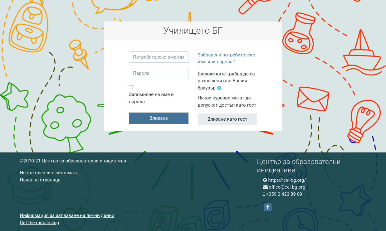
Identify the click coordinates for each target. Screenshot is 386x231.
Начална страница (40, 180)
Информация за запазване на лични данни (67, 215)
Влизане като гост (227, 119)
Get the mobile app (39, 222)
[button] (221, 88)
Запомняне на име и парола (151, 98)
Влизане (158, 118)
